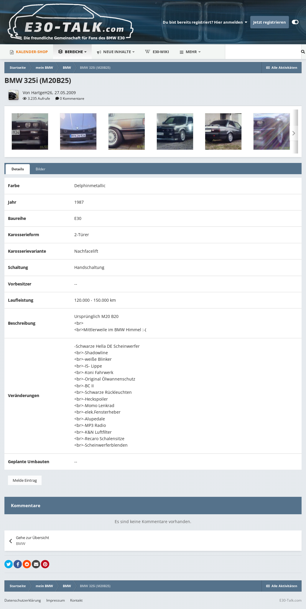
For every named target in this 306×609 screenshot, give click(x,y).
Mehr (191, 51)
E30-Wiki (157, 51)
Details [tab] (17, 169)
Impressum (55, 600)
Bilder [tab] (40, 169)
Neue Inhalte (117, 51)
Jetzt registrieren (269, 22)
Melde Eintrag (25, 480)
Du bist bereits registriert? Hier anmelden (205, 22)
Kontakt (76, 600)
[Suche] (230, 51)
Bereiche (71, 51)
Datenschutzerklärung (22, 600)
